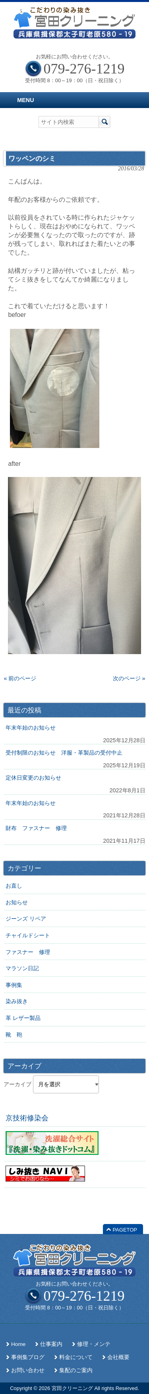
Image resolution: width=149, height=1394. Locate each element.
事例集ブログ (28, 1357)
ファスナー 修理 (28, 952)
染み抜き (17, 1001)
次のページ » (129, 678)
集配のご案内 (76, 1370)
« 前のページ (20, 678)
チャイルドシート (28, 935)
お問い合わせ (28, 1370)
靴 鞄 (14, 1034)
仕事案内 (51, 1344)
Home (18, 1344)
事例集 (14, 985)
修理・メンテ (93, 1344)
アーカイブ (17, 1084)
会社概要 (118, 1357)
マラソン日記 (22, 968)
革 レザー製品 (23, 1018)
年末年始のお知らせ (31, 727)
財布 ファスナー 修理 (36, 828)
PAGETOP (125, 1230)
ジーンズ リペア (26, 918)
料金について (76, 1357)
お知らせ (17, 902)
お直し (14, 885)
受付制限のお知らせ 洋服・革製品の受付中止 (64, 752)
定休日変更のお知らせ (33, 777)
